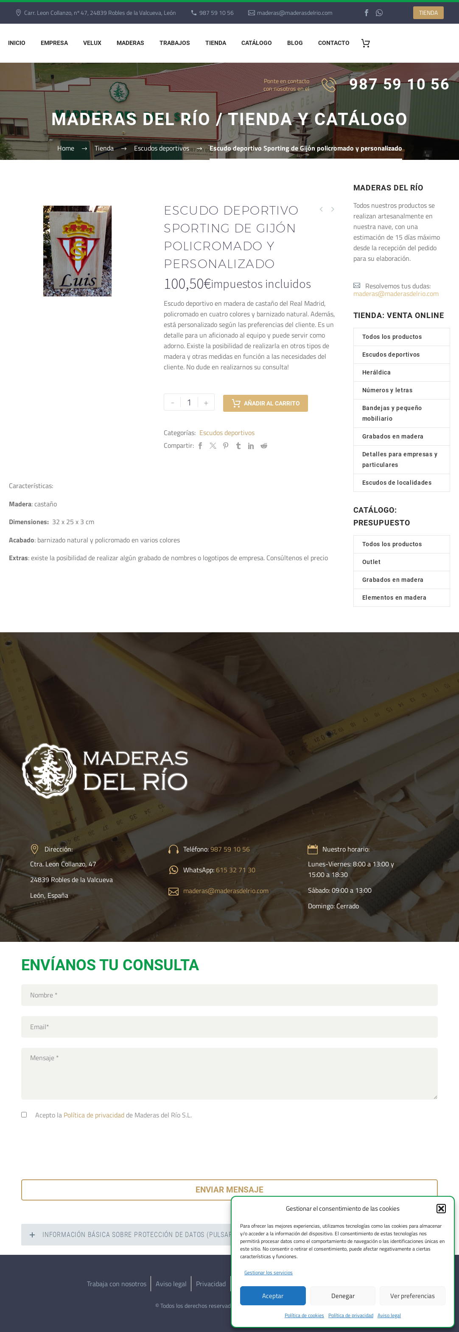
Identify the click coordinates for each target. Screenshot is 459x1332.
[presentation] (85, 1147)
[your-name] (229, 995)
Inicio (16, 42)
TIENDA (428, 12)
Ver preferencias (412, 1296)
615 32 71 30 (235, 870)
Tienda (215, 42)
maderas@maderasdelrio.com (295, 12)
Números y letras (387, 390)
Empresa (54, 42)
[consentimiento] (24, 1114)
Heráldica (376, 372)
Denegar (343, 1296)
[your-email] (229, 1027)
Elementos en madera (394, 597)
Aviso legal (389, 1315)
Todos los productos (392, 336)
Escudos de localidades (397, 482)
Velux (92, 42)
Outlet (371, 561)
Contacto (334, 42)
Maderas (130, 42)
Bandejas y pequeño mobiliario (392, 413)
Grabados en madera (393, 436)
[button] (441, 1208)
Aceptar (272, 1296)
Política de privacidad (350, 1315)
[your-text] (229, 1074)
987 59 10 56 (216, 12)
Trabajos (175, 42)
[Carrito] (368, 43)
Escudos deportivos (227, 432)
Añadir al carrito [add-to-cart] (265, 402)
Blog (295, 42)
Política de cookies (304, 1315)
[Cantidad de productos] (189, 402)
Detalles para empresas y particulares (400, 459)
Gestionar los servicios (268, 1272)
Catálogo (256, 42)
